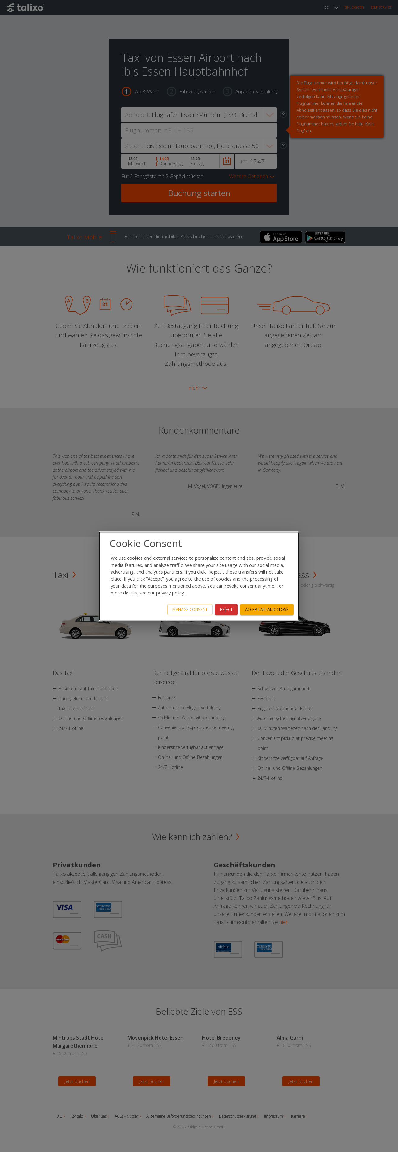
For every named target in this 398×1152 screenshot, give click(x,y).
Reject (226, 609)
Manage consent (190, 609)
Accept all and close (267, 609)
